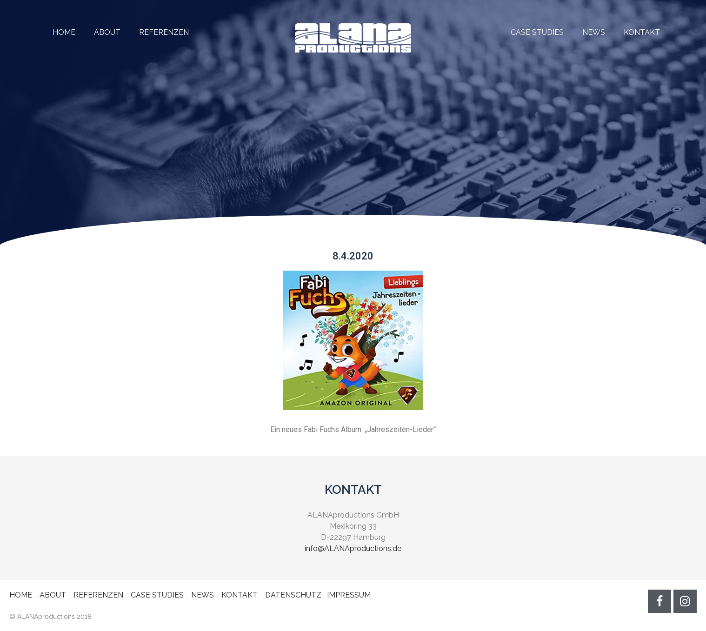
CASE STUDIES (537, 32)
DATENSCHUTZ (293, 595)
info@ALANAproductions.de (353, 548)
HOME (64, 32)
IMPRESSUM (349, 595)
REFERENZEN (154, 32)
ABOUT (107, 32)
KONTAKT (642, 32)
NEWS (593, 32)
